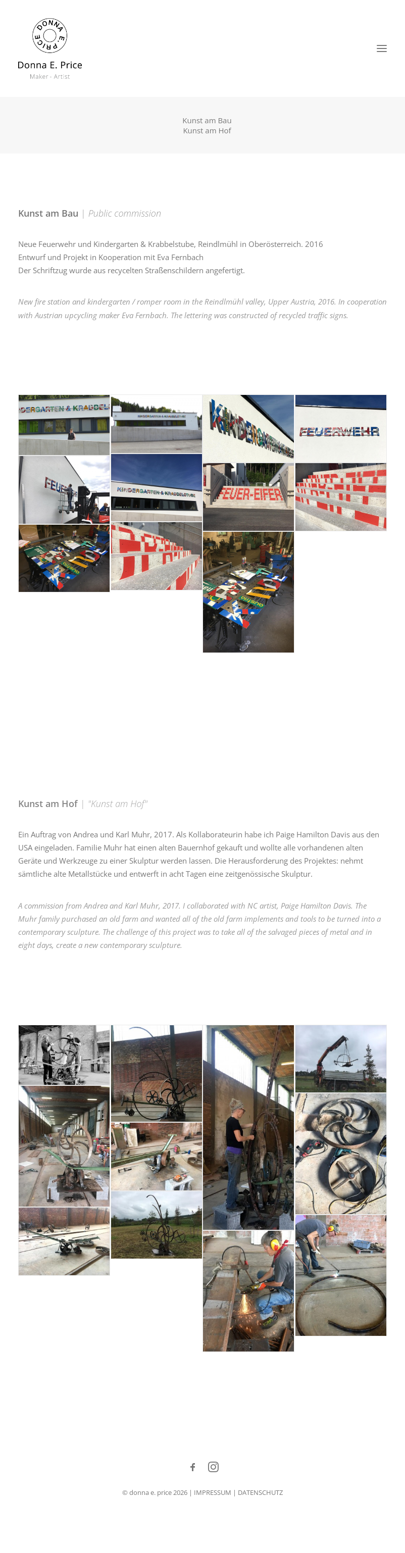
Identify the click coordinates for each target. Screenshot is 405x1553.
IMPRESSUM (212, 1492)
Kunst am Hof (207, 130)
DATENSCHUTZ (260, 1492)
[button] (382, 48)
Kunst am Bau (206, 120)
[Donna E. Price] (50, 48)
